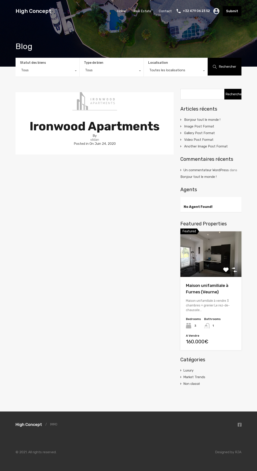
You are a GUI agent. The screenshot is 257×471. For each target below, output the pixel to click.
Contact (165, 11)
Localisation (158, 63)
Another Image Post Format (206, 146)
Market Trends (194, 377)
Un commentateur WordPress (206, 170)
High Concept (33, 11)
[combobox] (47, 71)
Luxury (188, 370)
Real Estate (142, 11)
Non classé (191, 384)
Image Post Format (199, 126)
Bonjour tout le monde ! (202, 120)
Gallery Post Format (199, 133)
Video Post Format (198, 140)
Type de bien (93, 63)
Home (121, 11)
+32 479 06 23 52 (196, 11)
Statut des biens (33, 63)
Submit (232, 11)
